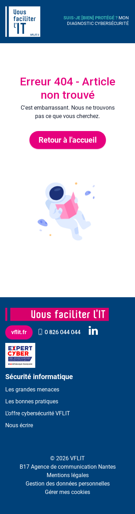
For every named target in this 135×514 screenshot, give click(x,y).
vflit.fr (19, 332)
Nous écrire (19, 425)
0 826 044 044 (59, 332)
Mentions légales (68, 475)
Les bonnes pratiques (31, 401)
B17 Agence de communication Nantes (68, 466)
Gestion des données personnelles (68, 483)
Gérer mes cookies (67, 492)
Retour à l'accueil (68, 140)
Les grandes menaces (32, 389)
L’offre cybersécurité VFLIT (37, 413)
